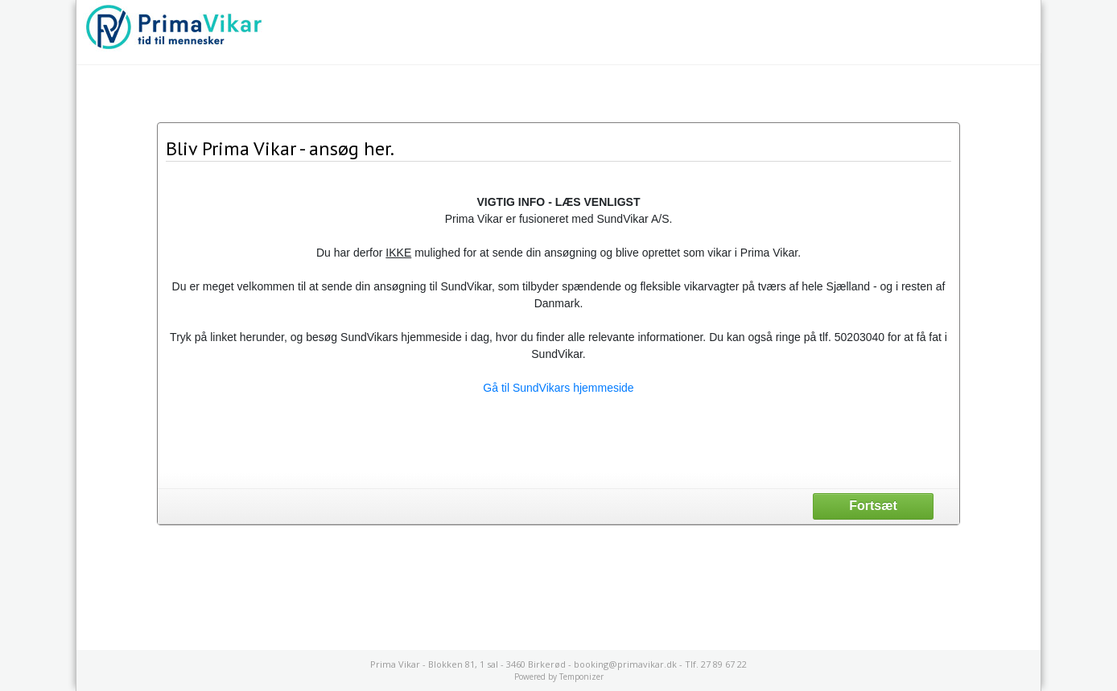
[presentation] (558, 440)
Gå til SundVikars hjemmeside (558, 387)
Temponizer (581, 676)
